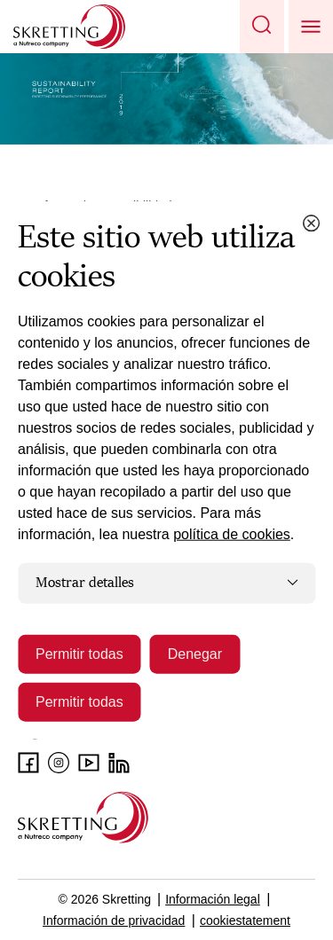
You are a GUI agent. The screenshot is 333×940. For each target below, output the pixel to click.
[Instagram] (58, 762)
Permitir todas (79, 653)
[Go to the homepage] (83, 817)
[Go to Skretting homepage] (69, 26)
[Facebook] (28, 762)
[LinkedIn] (119, 762)
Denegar (195, 653)
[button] (262, 26)
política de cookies (231, 534)
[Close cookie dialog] (310, 223)
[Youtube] (88, 762)
